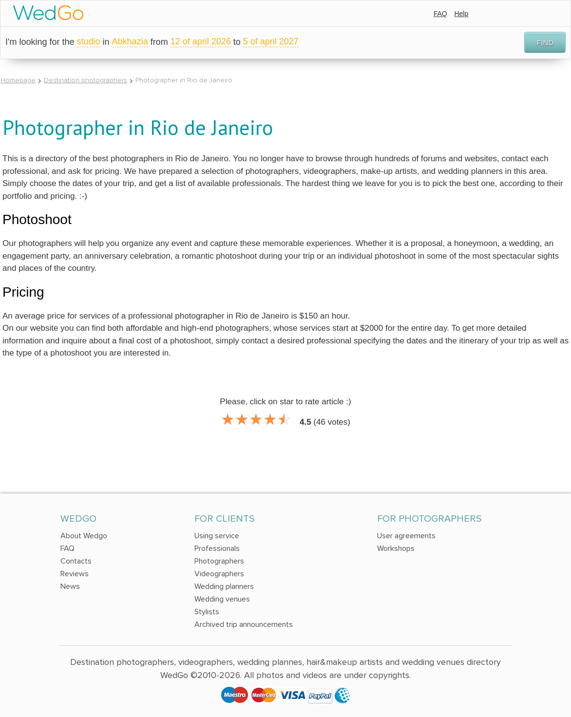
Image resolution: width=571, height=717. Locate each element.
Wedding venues (222, 599)
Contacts (76, 561)
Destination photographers (85, 80)
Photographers (219, 561)
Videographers (219, 574)
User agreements (406, 536)
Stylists (206, 612)
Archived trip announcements (243, 624)
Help (461, 14)
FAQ (440, 14)
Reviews (74, 574)
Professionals (217, 548)
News (70, 586)
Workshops (396, 548)
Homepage (18, 80)
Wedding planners (224, 586)
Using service (216, 536)
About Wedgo (83, 536)
